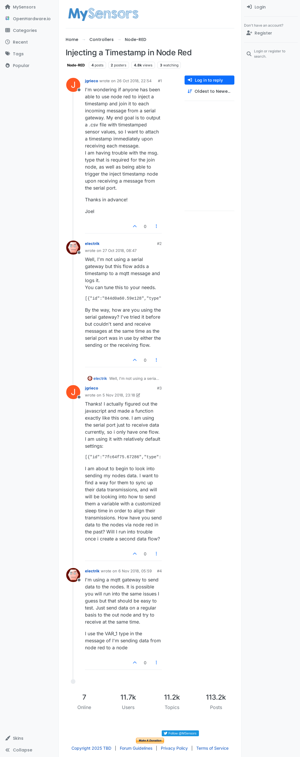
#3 (159, 388)
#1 (160, 80)
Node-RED (76, 65)
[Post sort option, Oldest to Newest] (209, 91)
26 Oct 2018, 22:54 (134, 80)
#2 (159, 243)
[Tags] (29, 54)
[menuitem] (271, 7)
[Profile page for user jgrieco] (73, 85)
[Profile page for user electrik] (73, 248)
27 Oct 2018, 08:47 (120, 250)
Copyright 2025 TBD (91, 748)
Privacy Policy (174, 748)
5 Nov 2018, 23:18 (119, 395)
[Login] (271, 7)
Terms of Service (212, 748)
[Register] (271, 33)
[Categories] (29, 30)
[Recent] (29, 42)
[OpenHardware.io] (29, 18)
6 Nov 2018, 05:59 (135, 571)
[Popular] (29, 65)
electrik (92, 243)
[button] (29, 738)
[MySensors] (29, 7)
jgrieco (91, 80)
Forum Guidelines (136, 748)
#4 (159, 571)
